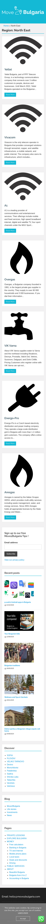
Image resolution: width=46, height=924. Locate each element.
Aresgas (9, 492)
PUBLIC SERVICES (15, 866)
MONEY (10, 841)
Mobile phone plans (17, 854)
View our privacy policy (14, 560)
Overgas (9, 279)
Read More (10, 95)
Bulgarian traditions (12, 665)
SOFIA (10, 755)
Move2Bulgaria (13, 806)
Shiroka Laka (12, 777)
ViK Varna (10, 345)
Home (6, 26)
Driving (12, 863)
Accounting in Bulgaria (19, 878)
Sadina (10, 774)
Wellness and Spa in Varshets (16, 697)
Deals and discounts (18, 860)
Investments (12, 812)
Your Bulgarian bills (12, 634)
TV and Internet (16, 851)
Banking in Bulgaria (17, 848)
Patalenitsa (12, 771)
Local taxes (14, 857)
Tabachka (11, 780)
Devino (10, 765)
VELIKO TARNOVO (15, 761)
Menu (4, 4)
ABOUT (10, 869)
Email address (11, 542)
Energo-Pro (11, 418)
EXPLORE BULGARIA (17, 838)
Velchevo (11, 786)
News (9, 815)
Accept (23, 918)
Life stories (11, 809)
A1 (5, 205)
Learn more (23, 912)
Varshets (10, 783)
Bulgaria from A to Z (18, 875)
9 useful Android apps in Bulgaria (17, 602)
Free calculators (16, 845)
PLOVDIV (11, 758)
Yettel (8, 69)
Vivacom (9, 137)
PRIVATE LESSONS (16, 835)
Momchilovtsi (12, 768)
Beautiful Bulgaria (17, 872)
